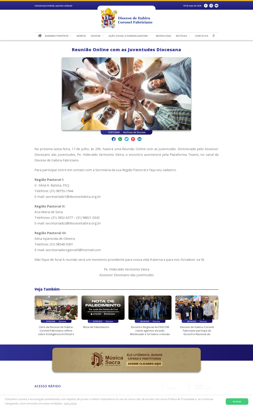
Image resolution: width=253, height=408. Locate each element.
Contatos (201, 35)
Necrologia (163, 35)
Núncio (81, 35)
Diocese (96, 35)
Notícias (181, 35)
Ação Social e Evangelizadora (128, 35)
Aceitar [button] (237, 401)
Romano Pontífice (57, 35)
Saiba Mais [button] (70, 403)
